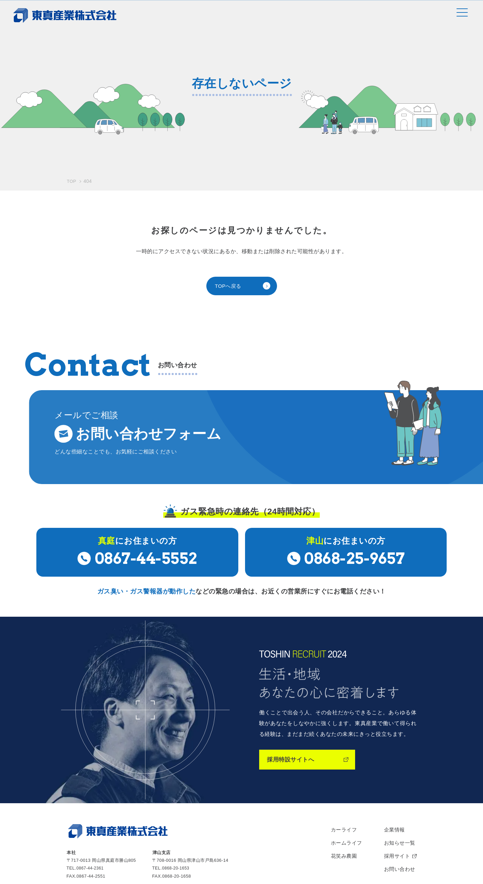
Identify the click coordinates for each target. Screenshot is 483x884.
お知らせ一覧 (398, 767)
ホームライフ (343, 767)
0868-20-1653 (176, 790)
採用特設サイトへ (293, 681)
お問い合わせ (398, 794)
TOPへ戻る (229, 216)
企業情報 (393, 752)
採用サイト (396, 780)
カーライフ (340, 752)
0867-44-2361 (90, 790)
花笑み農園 (340, 780)
